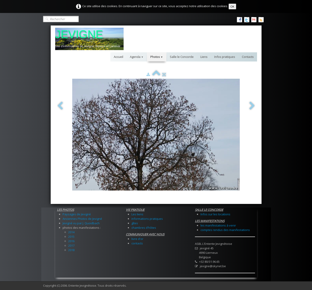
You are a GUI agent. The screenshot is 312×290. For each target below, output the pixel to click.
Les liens (137, 214)
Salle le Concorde (182, 57)
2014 (71, 232)
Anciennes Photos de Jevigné (82, 219)
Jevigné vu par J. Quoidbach (81, 223)
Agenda (137, 57)
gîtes (134, 223)
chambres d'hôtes (143, 228)
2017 (71, 245)
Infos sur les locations (215, 214)
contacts (137, 243)
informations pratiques (147, 219)
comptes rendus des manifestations (225, 230)
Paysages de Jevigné (77, 214)
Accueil (118, 57)
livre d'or (137, 239)
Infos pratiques (224, 57)
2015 (71, 237)
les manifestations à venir (218, 225)
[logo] (89, 39)
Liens (203, 57)
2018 (71, 250)
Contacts (248, 57)
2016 (71, 241)
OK (232, 6)
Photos (156, 57)
